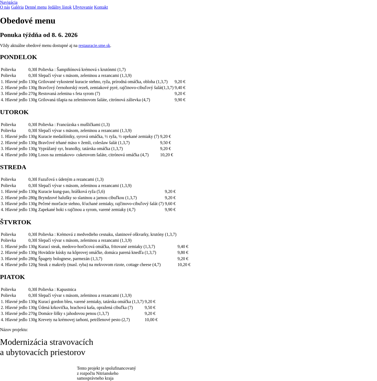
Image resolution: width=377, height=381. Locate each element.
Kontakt (101, 7)
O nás (5, 7)
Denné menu (36, 7)
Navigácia (9, 2)
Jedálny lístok (60, 7)
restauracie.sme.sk (94, 45)
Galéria (17, 7)
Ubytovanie (83, 7)
